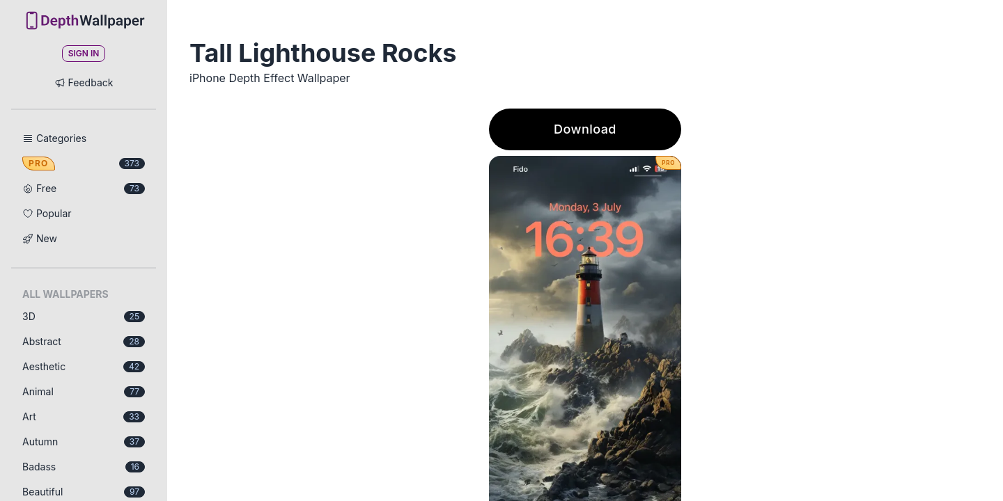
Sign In (84, 53)
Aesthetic (83, 366)
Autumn (83, 441)
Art (83, 416)
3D (83, 316)
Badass (83, 466)
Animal (83, 391)
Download (585, 129)
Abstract (83, 341)
